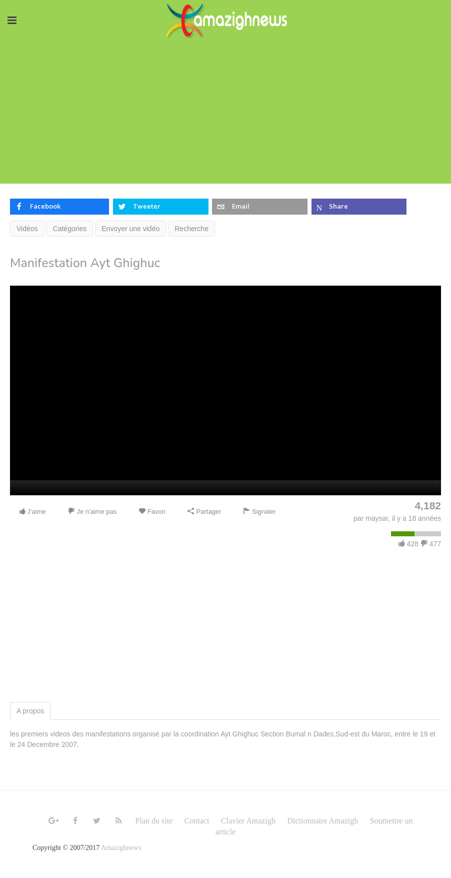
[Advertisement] (225, 114)
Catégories (70, 229)
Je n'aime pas (92, 511)
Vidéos (27, 229)
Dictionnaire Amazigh (322, 820)
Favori (152, 511)
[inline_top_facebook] (59, 207)
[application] (225, 390)
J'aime (32, 511)
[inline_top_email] (259, 207)
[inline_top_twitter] (160, 207)
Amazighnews (121, 847)
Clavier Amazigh (248, 820)
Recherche (191, 229)
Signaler (259, 511)
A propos (30, 711)
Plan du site (154, 820)
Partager (204, 511)
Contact (197, 820)
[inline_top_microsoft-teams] (359, 207)
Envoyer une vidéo (131, 229)
